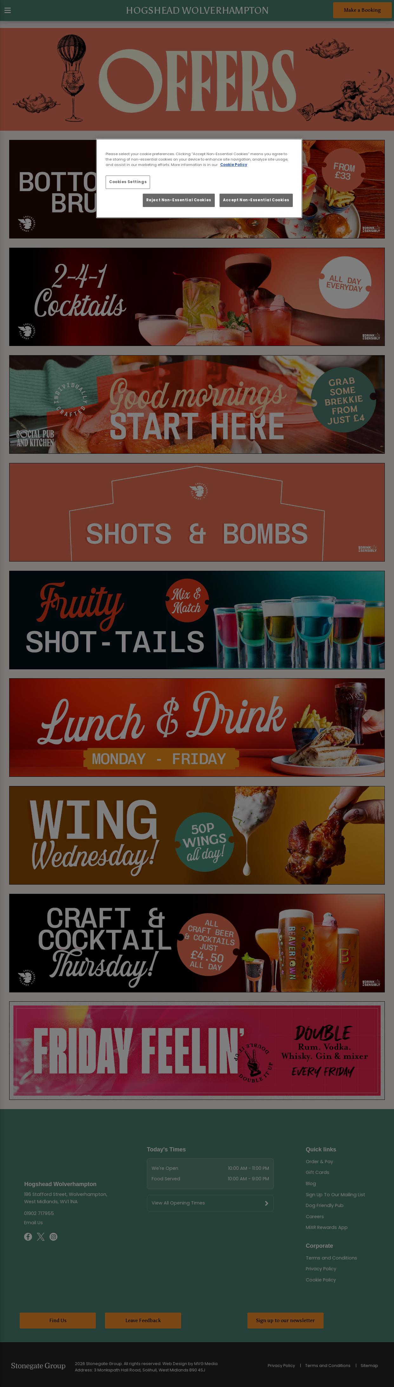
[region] (199, 178)
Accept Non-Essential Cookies (256, 200)
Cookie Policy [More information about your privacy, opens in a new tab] (233, 164)
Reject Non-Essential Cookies (178, 200)
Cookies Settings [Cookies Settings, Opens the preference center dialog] (128, 181)
